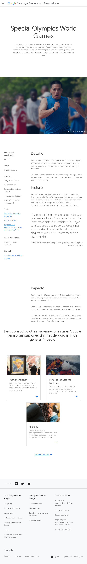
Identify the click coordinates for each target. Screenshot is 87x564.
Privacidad (8, 557)
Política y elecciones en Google (12, 524)
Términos (18, 557)
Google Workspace (62, 510)
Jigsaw (6, 530)
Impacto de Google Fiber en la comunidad (13, 535)
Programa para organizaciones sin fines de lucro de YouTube (13, 227)
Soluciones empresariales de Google (38, 514)
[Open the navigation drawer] (3, 2)
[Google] (8, 550)
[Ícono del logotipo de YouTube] (29, 483)
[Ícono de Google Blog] (16, 483)
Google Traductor (35, 520)
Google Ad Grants (10, 220)
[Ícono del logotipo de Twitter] (22, 483)
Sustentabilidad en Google (13, 518)
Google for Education (12, 508)
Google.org (8, 504)
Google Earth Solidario (63, 529)
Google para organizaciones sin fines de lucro (64, 503)
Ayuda (55, 557)
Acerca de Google (32, 557)
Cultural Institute (10, 513)
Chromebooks (34, 508)
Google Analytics (35, 504)
